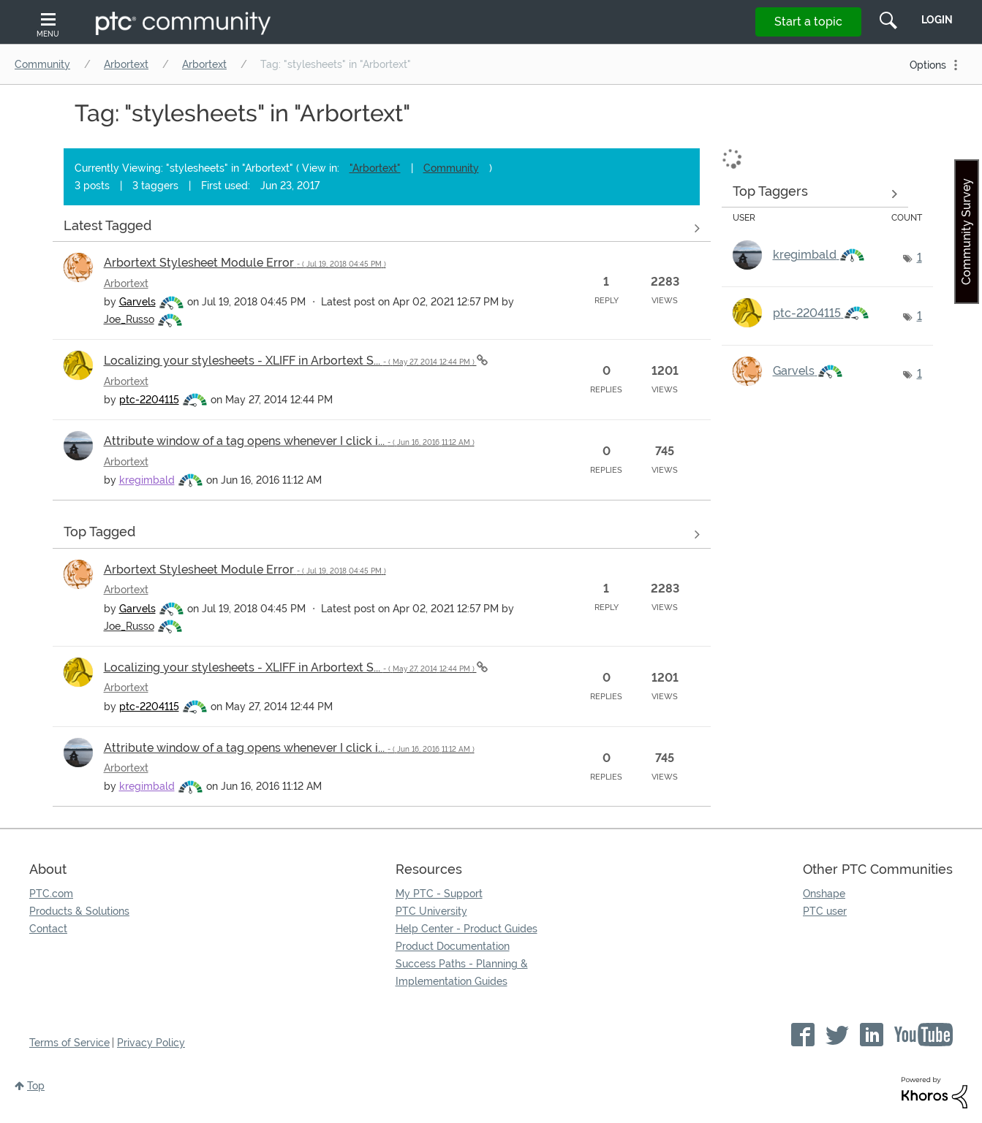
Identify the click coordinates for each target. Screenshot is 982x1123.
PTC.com (51, 893)
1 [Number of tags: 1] (919, 257)
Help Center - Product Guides (466, 928)
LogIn (937, 20)
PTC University (431, 911)
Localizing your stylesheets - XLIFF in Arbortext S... (290, 361)
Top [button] (36, 1086)
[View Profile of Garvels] (137, 302)
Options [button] (928, 65)
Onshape (824, 893)
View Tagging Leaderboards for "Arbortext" (815, 193)
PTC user (825, 911)
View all (382, 228)
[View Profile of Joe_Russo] (129, 319)
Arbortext (126, 64)
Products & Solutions (79, 911)
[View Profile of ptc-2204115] (149, 400)
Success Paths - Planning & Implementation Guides (462, 972)
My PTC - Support (439, 893)
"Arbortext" (375, 168)
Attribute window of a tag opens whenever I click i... (289, 441)
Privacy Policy (151, 1043)
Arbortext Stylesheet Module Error (245, 263)
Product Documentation (453, 946)
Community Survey (966, 231)
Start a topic (808, 21)
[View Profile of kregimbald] (147, 480)
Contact (48, 928)
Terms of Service (69, 1043)
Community (42, 64)
